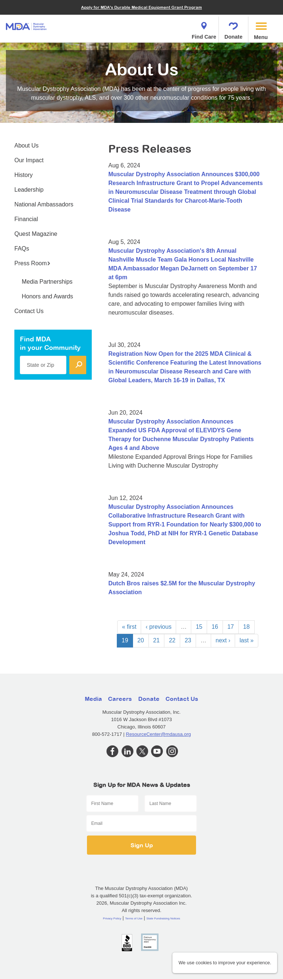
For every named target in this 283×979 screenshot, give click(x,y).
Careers (120, 698)
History (23, 175)
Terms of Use (134, 918)
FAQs (21, 248)
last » (247, 640)
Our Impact (28, 160)
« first (129, 627)
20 (140, 640)
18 (246, 627)
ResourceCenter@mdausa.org (158, 734)
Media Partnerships (47, 282)
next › (223, 640)
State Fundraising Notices (163, 918)
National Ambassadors (43, 204)
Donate (233, 28)
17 (230, 627)
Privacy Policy (112, 918)
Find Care (204, 28)
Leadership (28, 190)
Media (93, 698)
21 (156, 640)
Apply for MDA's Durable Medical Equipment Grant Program (141, 7)
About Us (26, 145)
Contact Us (28, 311)
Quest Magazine (35, 234)
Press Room (32, 263)
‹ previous (158, 627)
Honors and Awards (47, 296)
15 (199, 627)
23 (188, 640)
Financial (26, 219)
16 (215, 627)
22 (172, 640)
